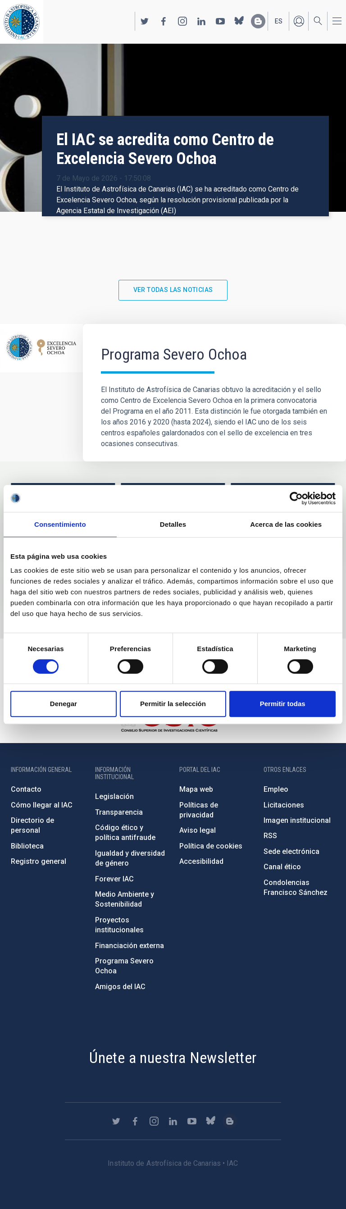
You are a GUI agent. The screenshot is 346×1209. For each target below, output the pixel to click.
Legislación (114, 796)
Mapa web (196, 789)
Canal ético (282, 866)
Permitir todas (282, 703)
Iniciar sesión (298, 21)
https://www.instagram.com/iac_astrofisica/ (182, 21)
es (278, 21)
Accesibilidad (201, 861)
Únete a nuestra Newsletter (172, 1058)
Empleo (276, 789)
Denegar (63, 703)
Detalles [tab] (173, 524)
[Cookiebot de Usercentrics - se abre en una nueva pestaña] (296, 498)
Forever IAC (114, 879)
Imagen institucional (297, 820)
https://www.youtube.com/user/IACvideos (220, 21)
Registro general (38, 861)
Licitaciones (284, 805)
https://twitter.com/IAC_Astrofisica (144, 21)
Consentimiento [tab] (60, 524)
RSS (270, 835)
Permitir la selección (173, 703)
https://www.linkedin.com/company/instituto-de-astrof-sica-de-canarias (201, 21)
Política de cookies (210, 846)
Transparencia (119, 812)
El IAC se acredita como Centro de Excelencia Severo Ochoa (165, 149)
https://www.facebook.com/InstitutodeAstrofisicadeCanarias (163, 21)
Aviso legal (197, 830)
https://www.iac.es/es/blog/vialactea (258, 21)
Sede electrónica (291, 851)
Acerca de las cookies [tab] (286, 524)
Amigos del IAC (120, 986)
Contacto (26, 789)
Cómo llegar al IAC (42, 805)
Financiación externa (129, 945)
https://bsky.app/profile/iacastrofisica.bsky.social (239, 21)
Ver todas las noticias (173, 289)
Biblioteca (27, 846)
